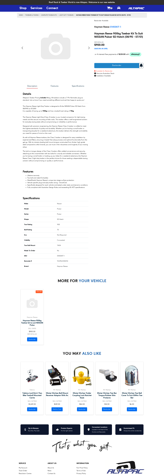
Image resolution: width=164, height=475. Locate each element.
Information (83, 463)
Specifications (78, 86)
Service (22, 463)
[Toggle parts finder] (119, 8)
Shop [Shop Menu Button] (23, 8)
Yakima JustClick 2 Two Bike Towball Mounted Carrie (32, 395)
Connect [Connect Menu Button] (52, 8)
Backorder (116, 65)
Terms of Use (81, 470)
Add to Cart (57, 409)
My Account (23, 468)
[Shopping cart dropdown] (110, 8)
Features (54, 86)
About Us (52, 463)
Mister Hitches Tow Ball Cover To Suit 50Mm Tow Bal (131, 395)
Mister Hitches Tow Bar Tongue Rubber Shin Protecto (107, 395)
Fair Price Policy (82, 468)
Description (32, 86)
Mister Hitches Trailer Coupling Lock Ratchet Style (82, 395)
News (49, 470)
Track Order (23, 470)
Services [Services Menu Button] (36, 8)
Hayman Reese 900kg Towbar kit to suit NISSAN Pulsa (32, 323)
